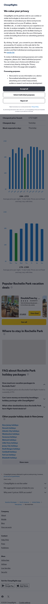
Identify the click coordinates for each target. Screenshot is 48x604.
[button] (24, 88)
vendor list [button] (10, 52)
